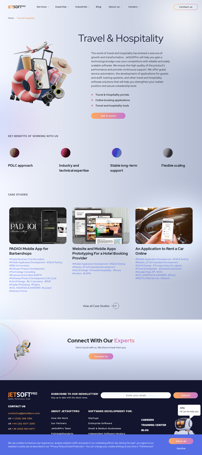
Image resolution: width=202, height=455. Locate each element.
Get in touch (108, 115)
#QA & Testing (54, 262)
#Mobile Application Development (27, 262)
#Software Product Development (27, 268)
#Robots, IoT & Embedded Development (93, 267)
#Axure (117, 270)
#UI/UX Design (17, 281)
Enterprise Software (100, 423)
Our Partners (58, 423)
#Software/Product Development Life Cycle (32, 278)
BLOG (145, 430)
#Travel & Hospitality (100, 270)
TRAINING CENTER (153, 425)
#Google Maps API (145, 271)
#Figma (35, 284)
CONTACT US (16, 406)
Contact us (185, 6)
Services (42, 6)
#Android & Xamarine (170, 268)
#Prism (172, 275)
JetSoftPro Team (61, 428)
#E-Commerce (35, 281)
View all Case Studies (101, 306)
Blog (98, 6)
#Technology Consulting (22, 271)
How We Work (59, 418)
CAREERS (147, 419)
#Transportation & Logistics (167, 265)
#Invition (77, 273)
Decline (181, 448)
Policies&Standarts (62, 433)
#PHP (47, 281)
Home (11, 18)
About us (114, 6)
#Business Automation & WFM (25, 275)
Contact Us (101, 356)
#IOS (159, 271)
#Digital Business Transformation (26, 259)
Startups (93, 418)
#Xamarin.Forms (18, 291)
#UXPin (87, 273)
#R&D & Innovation (19, 265)
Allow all (181, 441)
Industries (81, 6)
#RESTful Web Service (147, 278)
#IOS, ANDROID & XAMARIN (25, 287)
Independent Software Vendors (106, 433)
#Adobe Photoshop (19, 284)
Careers (132, 6)
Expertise (60, 6)
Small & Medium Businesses (104, 428)
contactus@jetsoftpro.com (24, 413)
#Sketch (165, 278)
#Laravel (46, 287)
